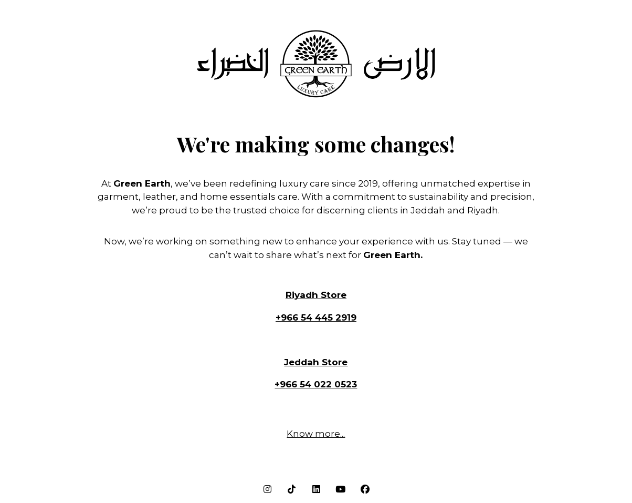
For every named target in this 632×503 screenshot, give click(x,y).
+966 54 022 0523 (316, 384)
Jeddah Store (315, 362)
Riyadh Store (316, 295)
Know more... (316, 433)
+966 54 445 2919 (316, 317)
